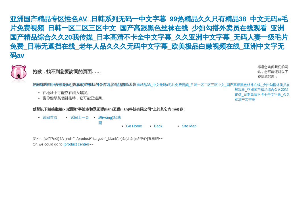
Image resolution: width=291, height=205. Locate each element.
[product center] (76, 144)
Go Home (134, 126)
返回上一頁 (79, 117)
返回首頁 (50, 117)
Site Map (189, 126)
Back (158, 126)
